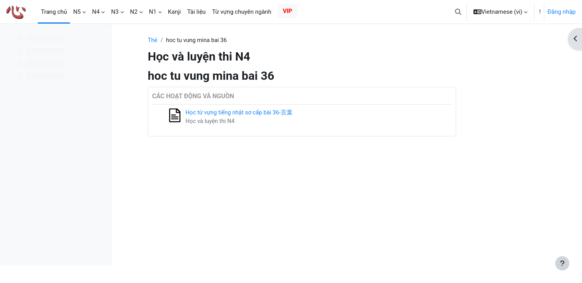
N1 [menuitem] (153, 11)
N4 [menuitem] (95, 11)
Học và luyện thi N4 (250, 121)
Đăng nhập (561, 11)
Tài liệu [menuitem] (196, 11)
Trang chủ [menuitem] (54, 11)
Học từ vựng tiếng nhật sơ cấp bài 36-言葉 (279, 113)
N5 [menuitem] (77, 11)
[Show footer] (562, 263)
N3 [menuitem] (114, 11)
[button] (458, 12)
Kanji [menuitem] (174, 11)
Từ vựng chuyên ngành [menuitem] (241, 11)
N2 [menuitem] (134, 11)
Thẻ (192, 40)
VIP (287, 11)
